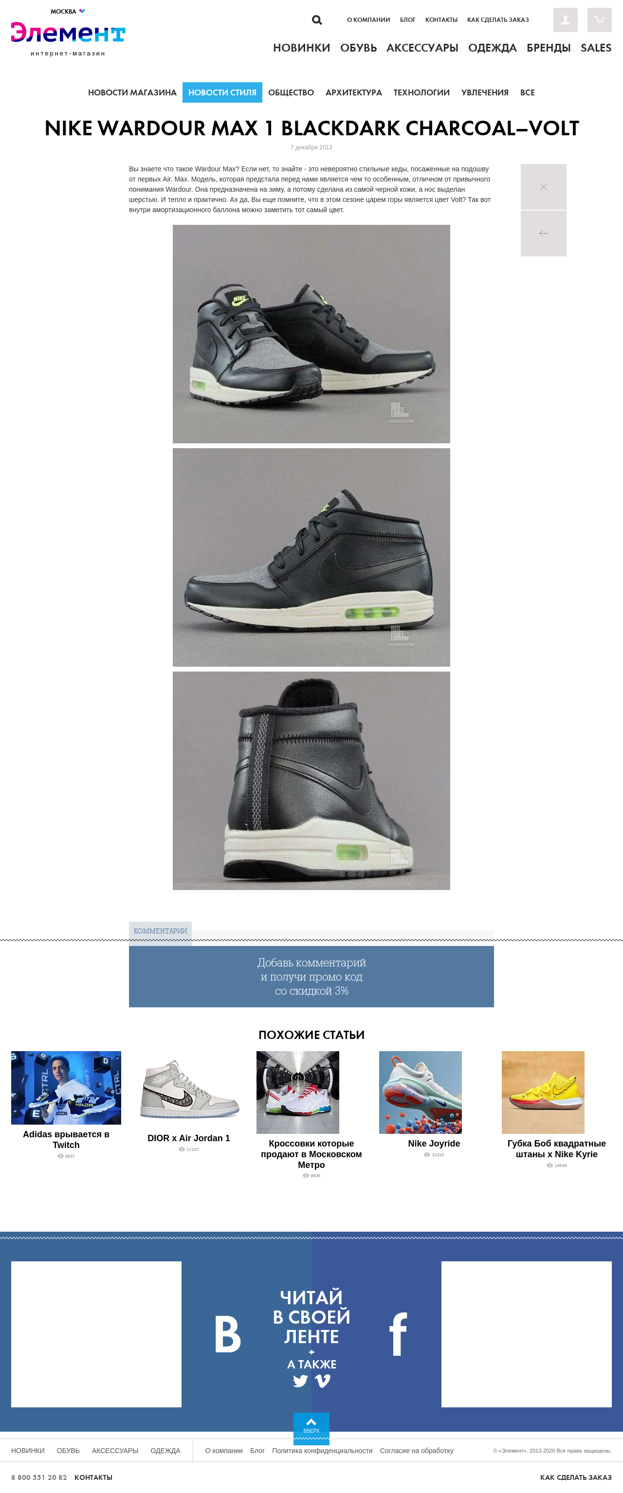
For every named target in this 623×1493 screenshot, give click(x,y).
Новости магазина (132, 92)
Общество (291, 92)
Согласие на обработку (417, 1450)
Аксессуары (115, 1450)
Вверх (312, 1431)
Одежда (166, 1450)
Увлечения (485, 92)
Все (527, 92)
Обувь (68, 1450)
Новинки (28, 1450)
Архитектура (354, 92)
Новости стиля (222, 92)
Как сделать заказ (498, 20)
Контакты (441, 20)
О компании (368, 20)
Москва (68, 11)
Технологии (422, 92)
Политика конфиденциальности (322, 1450)
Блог (408, 20)
